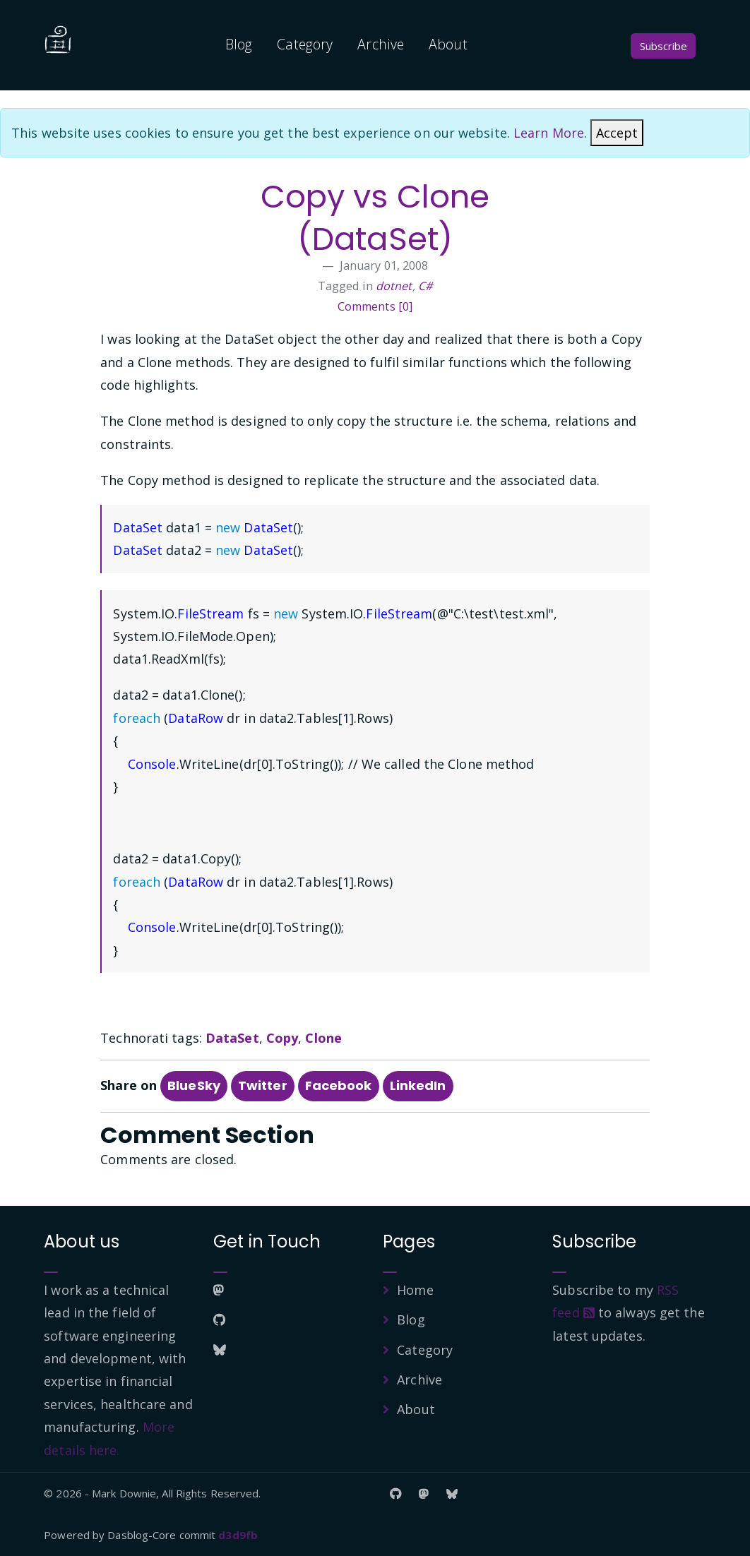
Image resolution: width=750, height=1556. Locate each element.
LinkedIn (418, 1085)
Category (305, 44)
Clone (323, 1037)
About (448, 44)
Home (415, 1289)
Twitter (262, 1085)
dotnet (394, 286)
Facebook (338, 1085)
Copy (282, 1037)
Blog (238, 44)
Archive (380, 44)
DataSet (232, 1037)
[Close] (616, 132)
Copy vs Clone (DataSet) (375, 217)
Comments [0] (375, 306)
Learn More (548, 132)
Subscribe (663, 46)
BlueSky (193, 1085)
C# (425, 286)
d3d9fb (238, 1535)
